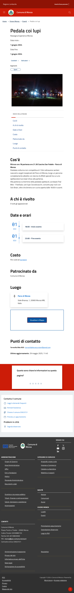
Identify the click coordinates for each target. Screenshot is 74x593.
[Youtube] (58, 448)
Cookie (4, 586)
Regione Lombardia (10, 4)
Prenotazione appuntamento (51, 526)
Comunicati (45, 498)
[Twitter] (63, 445)
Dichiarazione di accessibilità (15, 566)
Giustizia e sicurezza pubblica (15, 494)
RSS (3, 577)
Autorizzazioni (10, 505)
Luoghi (43, 511)
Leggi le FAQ (45, 533)
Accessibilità (6, 580)
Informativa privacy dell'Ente (15, 559)
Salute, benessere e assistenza (15, 502)
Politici (7, 476)
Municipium (48, 580)
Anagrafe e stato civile (49, 461)
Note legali (8, 563)
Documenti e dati (11, 484)
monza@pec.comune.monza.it (15, 539)
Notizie (43, 494)
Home (4, 21)
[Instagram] (63, 448)
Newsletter (45, 551)
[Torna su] (70, 589)
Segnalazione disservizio (49, 529)
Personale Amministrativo (14, 480)
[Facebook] (58, 445)
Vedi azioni (26, 60)
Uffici (6, 469)
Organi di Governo (11, 461)
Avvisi (43, 502)
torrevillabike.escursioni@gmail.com (38, 347)
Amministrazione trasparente (15, 551)
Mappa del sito (7, 589)
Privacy (4, 583)
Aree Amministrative (12, 465)
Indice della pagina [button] (20, 114)
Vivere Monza (15, 21)
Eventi (24, 21)
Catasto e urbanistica (48, 469)
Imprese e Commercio (48, 465)
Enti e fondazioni (11, 472)
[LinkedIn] (58, 451)
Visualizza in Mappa (37, 320)
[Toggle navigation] (4, 12)
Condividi (15, 60)
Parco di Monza (24, 296)
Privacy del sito (10, 555)
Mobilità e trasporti (47, 472)
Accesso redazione (60, 580)
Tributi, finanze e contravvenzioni (16, 498)
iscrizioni (23, 259)
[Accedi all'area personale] (61, 4)
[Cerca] (69, 12)
